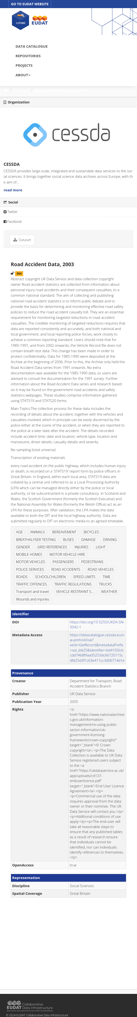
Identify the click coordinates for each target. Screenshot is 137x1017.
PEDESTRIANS (92, 561)
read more (13, 190)
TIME (106, 576)
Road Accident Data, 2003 (62, 90)
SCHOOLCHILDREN (50, 576)
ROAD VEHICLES (101, 569)
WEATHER (109, 591)
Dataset (21, 90)
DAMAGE (88, 539)
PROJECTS (24, 65)
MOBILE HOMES (29, 554)
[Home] (6, 90)
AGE (19, 531)
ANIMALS (37, 531)
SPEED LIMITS (84, 576)
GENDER (23, 546)
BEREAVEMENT (64, 531)
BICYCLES (91, 531)
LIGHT (101, 546)
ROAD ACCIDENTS (65, 569)
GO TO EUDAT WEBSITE (30, 4)
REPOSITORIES (28, 55)
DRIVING (110, 539)
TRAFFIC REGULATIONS (73, 584)
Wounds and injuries (32, 599)
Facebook (13, 221)
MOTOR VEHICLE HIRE (67, 554)
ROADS (21, 576)
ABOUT (23, 74)
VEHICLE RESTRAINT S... (75, 591)
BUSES (68, 539)
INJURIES (81, 546)
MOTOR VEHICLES (30, 561)
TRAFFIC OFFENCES (31, 584)
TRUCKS (105, 584)
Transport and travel (32, 591)
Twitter (11, 211)
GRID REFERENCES (52, 546)
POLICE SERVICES (30, 569)
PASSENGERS (63, 561)
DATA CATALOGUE (32, 46)
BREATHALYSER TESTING (36, 539)
